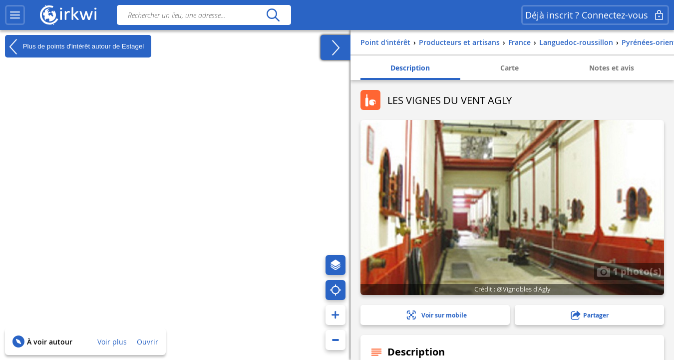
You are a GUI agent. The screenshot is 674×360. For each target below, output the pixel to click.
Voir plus (112, 341)
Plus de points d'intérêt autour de (74, 46)
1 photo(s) (629, 271)
